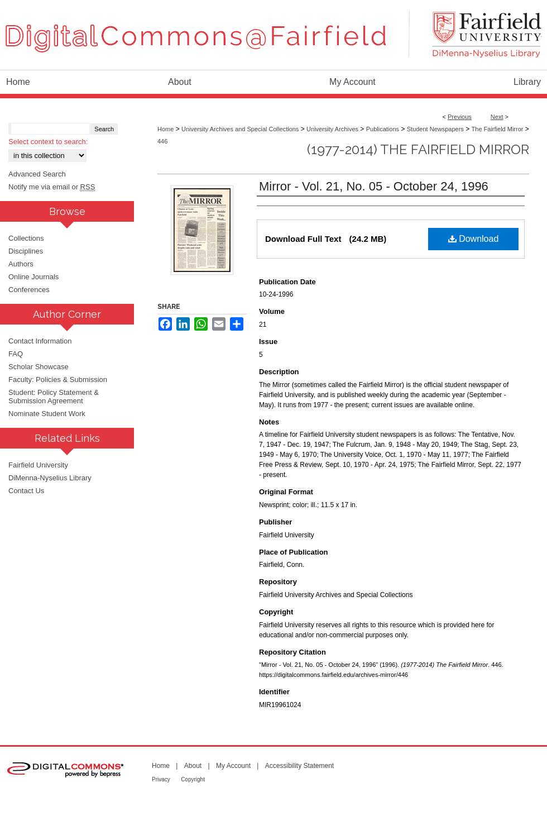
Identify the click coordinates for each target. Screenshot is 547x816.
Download (473, 239)
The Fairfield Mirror (498, 129)
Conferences (29, 289)
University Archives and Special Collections (240, 129)
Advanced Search (37, 174)
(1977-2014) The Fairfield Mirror (418, 149)
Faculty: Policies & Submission (57, 379)
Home (165, 129)
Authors (20, 264)
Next (497, 116)
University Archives (332, 129)
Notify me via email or (51, 187)
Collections (26, 238)
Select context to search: (48, 141)
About (192, 766)
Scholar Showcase (38, 366)
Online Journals (33, 277)
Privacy (161, 779)
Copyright (193, 779)
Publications (382, 129)
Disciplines (25, 251)
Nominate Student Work (46, 413)
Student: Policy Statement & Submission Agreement (53, 396)
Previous (460, 116)
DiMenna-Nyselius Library (50, 478)
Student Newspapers (435, 129)
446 (162, 141)
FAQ (15, 354)
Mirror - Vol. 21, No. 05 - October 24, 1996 (373, 186)
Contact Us (26, 490)
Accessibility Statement (299, 766)
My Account (233, 766)
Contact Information (39, 341)
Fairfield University (38, 465)
